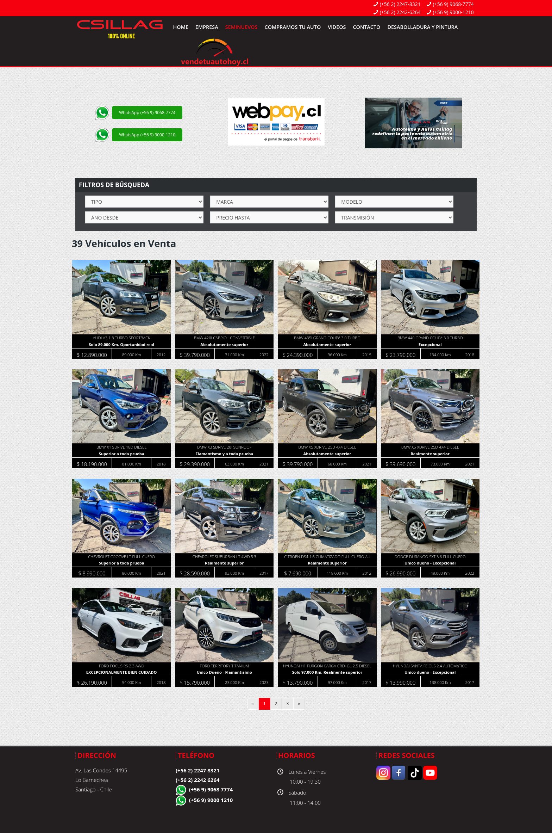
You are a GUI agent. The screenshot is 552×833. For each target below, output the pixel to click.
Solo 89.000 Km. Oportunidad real (121, 344)
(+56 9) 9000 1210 (211, 799)
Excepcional (429, 344)
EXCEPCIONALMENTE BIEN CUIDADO (121, 672)
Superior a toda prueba (121, 454)
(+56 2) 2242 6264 (198, 779)
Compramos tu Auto (293, 27)
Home (180, 27)
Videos (337, 27)
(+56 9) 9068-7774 (453, 4)
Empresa (206, 27)
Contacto (366, 27)
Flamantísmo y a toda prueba (224, 454)
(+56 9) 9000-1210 (453, 12)
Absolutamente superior (224, 344)
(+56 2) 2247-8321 (400, 4)
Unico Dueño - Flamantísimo (224, 672)
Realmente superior (430, 454)
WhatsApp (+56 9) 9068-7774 (147, 113)
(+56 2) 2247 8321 (198, 770)
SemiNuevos (241, 27)
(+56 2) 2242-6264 (400, 12)
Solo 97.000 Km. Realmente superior (327, 672)
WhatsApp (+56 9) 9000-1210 (147, 135)
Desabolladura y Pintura (422, 27)
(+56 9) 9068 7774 (211, 789)
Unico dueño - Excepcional (429, 563)
